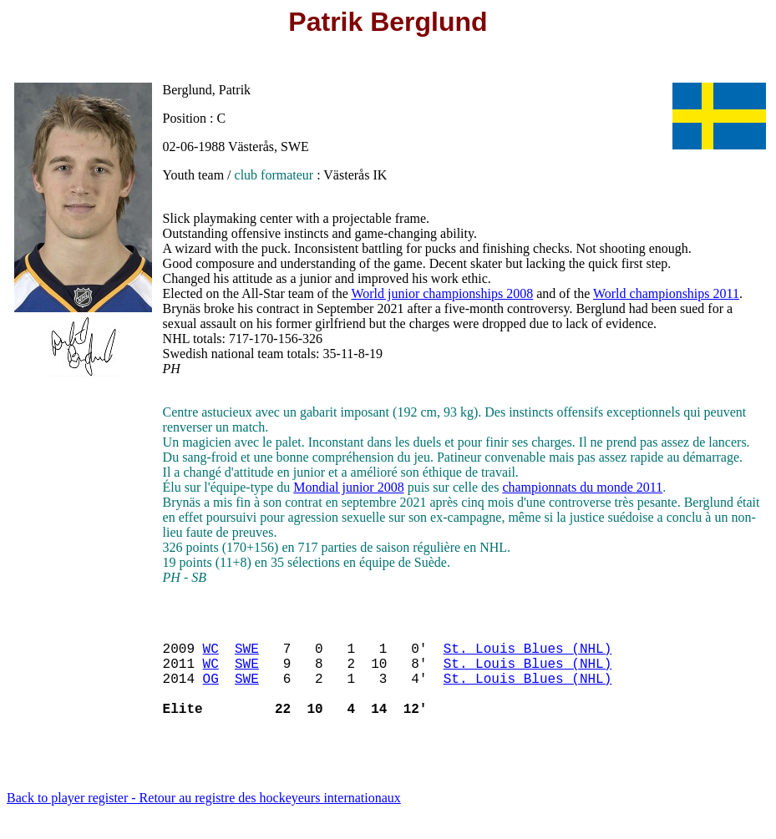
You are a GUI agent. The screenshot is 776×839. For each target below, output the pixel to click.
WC (211, 654)
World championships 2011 (666, 293)
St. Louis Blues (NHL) (528, 654)
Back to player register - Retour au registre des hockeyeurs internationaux (204, 818)
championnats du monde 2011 (582, 487)
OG (211, 691)
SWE (247, 654)
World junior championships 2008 (442, 293)
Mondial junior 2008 (348, 487)
